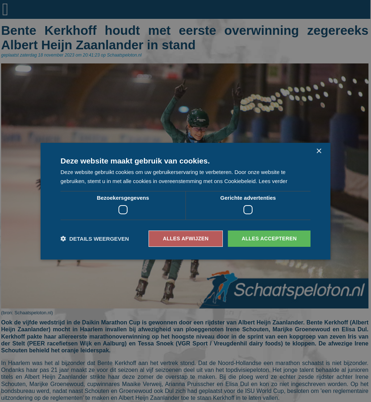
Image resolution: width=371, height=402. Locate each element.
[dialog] (185, 201)
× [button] (318, 151)
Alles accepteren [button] (269, 238)
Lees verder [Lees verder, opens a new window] (273, 181)
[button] (95, 238)
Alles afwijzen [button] (185, 238)
